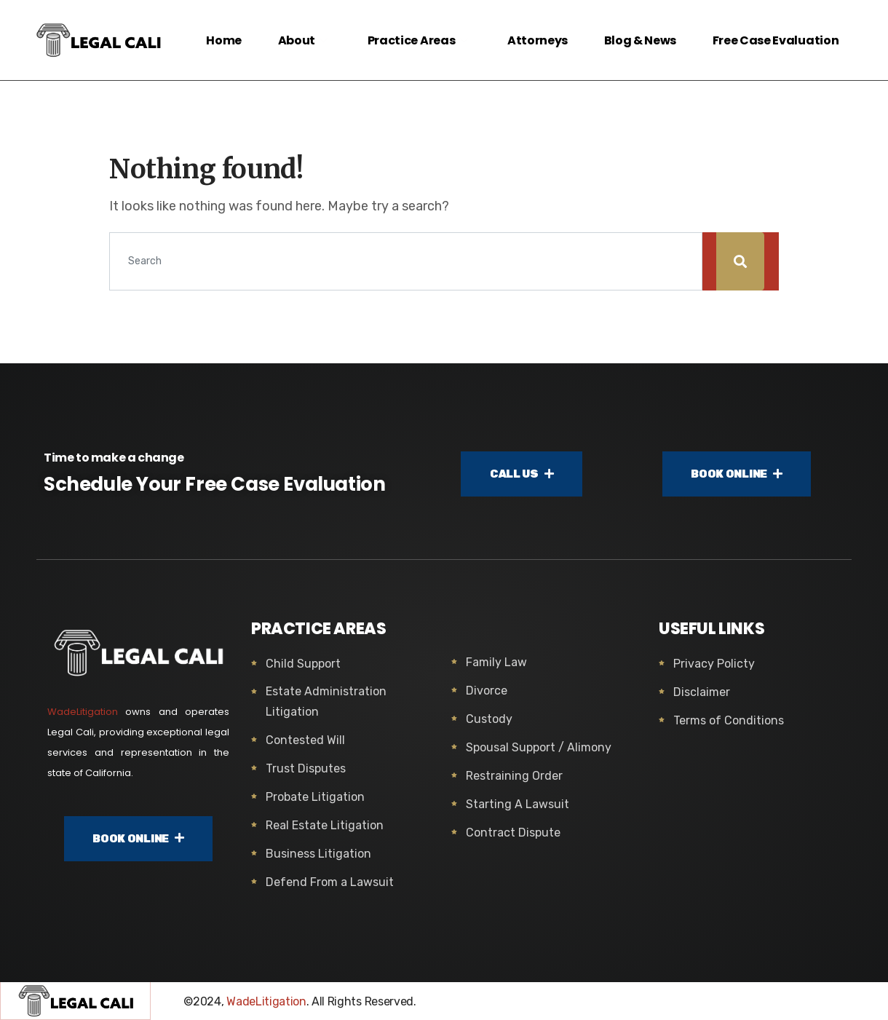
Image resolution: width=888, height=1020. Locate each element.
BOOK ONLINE (736, 474)
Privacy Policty (714, 664)
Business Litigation (318, 854)
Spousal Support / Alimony (538, 747)
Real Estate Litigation (325, 825)
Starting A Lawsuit (517, 804)
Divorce (486, 690)
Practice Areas (418, 40)
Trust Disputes (306, 768)
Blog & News (639, 40)
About (303, 40)
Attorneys (537, 40)
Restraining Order (514, 776)
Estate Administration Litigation (326, 701)
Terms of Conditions (728, 720)
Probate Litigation (315, 797)
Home (223, 40)
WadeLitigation (82, 712)
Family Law (496, 662)
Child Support (303, 664)
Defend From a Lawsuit (330, 882)
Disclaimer (701, 692)
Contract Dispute (513, 832)
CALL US (522, 474)
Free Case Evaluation (775, 40)
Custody (489, 719)
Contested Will (305, 740)
